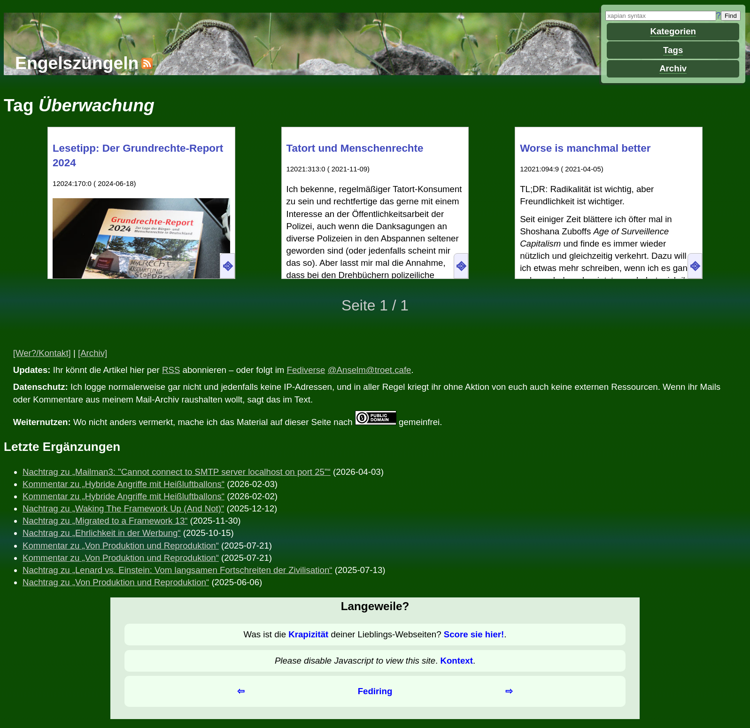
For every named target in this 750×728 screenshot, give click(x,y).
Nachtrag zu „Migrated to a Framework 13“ (105, 521)
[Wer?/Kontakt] (42, 353)
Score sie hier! (474, 634)
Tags (673, 50)
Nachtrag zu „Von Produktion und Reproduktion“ (116, 582)
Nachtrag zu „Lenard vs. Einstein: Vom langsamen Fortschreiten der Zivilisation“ (177, 570)
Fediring (375, 691)
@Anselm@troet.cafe (369, 370)
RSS (171, 370)
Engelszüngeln (77, 63)
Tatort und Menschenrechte (355, 148)
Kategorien (673, 31)
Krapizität (308, 634)
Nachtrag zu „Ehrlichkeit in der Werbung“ (102, 533)
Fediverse (306, 370)
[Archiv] (92, 353)
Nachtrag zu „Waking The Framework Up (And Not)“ (123, 508)
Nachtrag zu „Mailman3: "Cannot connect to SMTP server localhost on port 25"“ (177, 472)
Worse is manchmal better (585, 148)
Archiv (673, 68)
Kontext (456, 661)
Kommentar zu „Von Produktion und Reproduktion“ (121, 545)
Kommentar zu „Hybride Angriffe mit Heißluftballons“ (123, 484)
